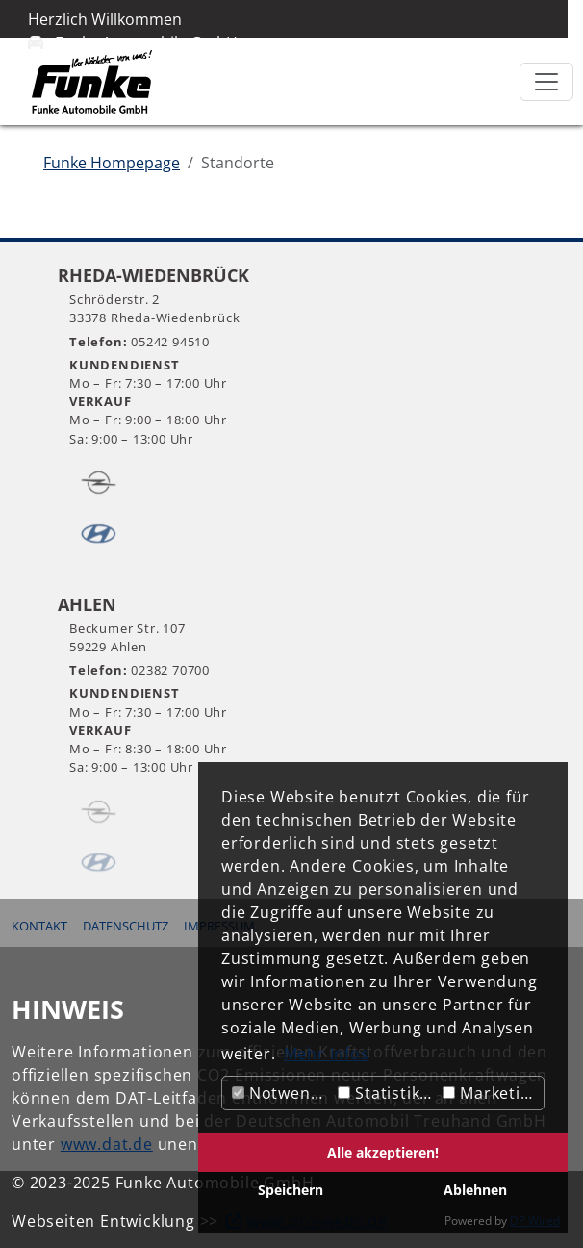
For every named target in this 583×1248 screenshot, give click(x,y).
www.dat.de (107, 1144)
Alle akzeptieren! (383, 1152)
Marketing (491, 1093)
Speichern (290, 1190)
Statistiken (388, 1093)
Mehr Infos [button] (326, 1053)
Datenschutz (125, 925)
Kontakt (39, 925)
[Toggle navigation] (546, 82)
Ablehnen (475, 1190)
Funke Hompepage (111, 162)
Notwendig (282, 1093)
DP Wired (535, 1220)
